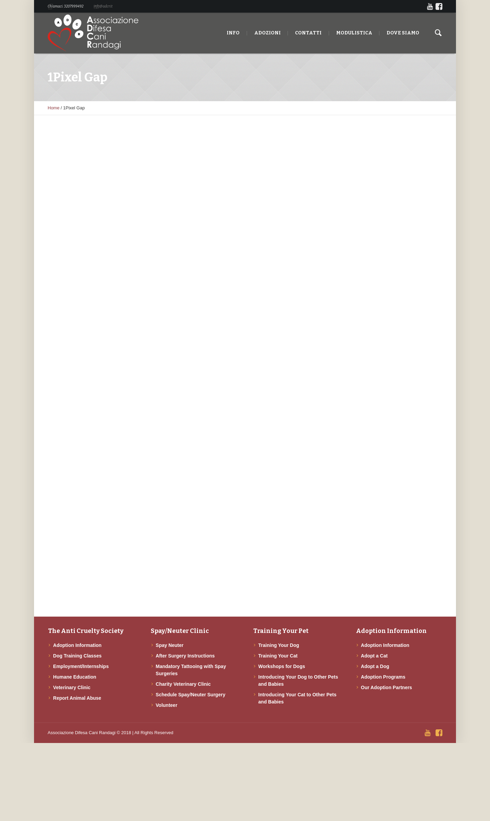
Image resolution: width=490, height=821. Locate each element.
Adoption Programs (383, 677)
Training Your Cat (277, 656)
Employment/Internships (81, 666)
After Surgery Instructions (185, 656)
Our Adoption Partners (386, 687)
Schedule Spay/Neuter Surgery (191, 694)
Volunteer (167, 705)
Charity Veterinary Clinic (183, 684)
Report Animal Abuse (77, 698)
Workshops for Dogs (281, 666)
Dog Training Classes (77, 656)
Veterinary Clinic (72, 687)
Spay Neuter (170, 645)
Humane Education (74, 677)
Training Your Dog (278, 645)
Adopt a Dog (375, 666)
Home (54, 107)
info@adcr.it (103, 6)
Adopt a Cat (374, 656)
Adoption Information (77, 645)
